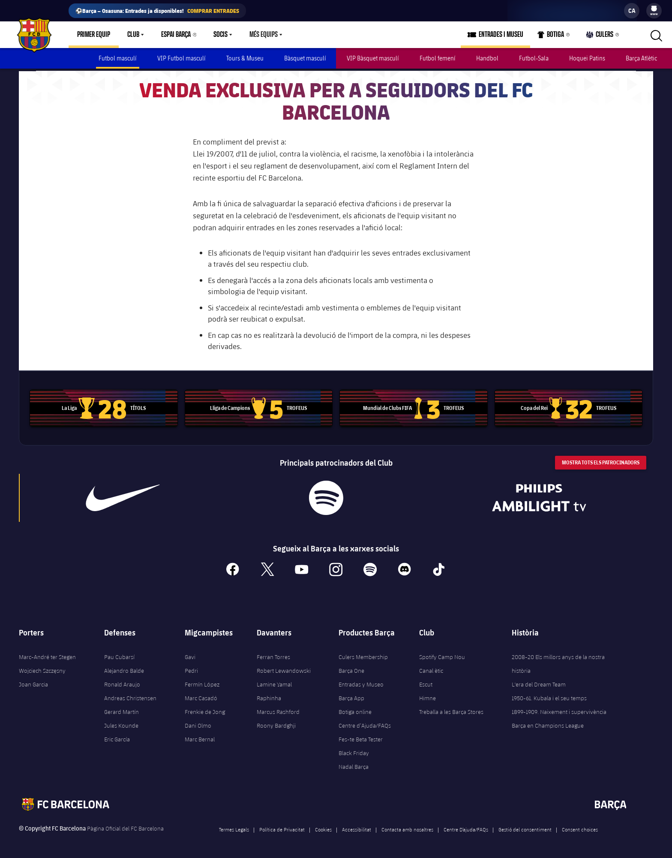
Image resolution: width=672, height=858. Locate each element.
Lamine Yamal (274, 682)
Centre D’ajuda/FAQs (466, 827)
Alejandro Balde (124, 668)
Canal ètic (431, 668)
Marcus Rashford (278, 709)
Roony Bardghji (276, 723)
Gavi (190, 654)
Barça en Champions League (548, 723)
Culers (600, 36)
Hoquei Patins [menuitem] (587, 58)
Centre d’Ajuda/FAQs (365, 723)
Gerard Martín (121, 709)
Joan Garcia (33, 682)
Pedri (191, 668)
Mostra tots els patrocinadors (600, 460)
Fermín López (202, 682)
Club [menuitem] (133, 35)
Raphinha (269, 695)
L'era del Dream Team (539, 682)
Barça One (351, 668)
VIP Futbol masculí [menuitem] (181, 58)
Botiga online (355, 709)
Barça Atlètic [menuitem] (641, 58)
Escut (425, 682)
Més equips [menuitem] (263, 35)
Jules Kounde (121, 723)
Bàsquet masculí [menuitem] (305, 58)
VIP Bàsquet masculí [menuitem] (373, 58)
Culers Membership (363, 654)
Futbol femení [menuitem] (438, 58)
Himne (427, 695)
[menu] (654, 10)
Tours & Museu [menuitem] (245, 58)
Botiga (550, 36)
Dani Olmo (198, 723)
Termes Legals (234, 827)
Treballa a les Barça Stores (451, 709)
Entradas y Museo (361, 682)
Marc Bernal (200, 737)
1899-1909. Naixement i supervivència (559, 709)
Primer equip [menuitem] (93, 35)
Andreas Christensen (130, 695)
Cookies (323, 827)
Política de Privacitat (282, 827)
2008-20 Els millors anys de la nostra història (558, 661)
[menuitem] (654, 9)
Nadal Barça (354, 764)
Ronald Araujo (122, 682)
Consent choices (580, 827)
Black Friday (354, 750)
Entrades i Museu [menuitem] (501, 35)
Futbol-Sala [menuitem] (534, 58)
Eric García (117, 737)
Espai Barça (176, 35)
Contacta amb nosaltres (407, 827)
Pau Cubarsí (119, 654)
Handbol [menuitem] (487, 58)
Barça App (351, 695)
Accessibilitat (356, 827)
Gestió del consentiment (525, 827)
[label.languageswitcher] (631, 10)
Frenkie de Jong (205, 709)
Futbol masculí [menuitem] (118, 58)
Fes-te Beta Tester (361, 737)
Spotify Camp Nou (442, 654)
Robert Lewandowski (284, 668)
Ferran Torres (273, 654)
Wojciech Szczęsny (42, 668)
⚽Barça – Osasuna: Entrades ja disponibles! (157, 10)
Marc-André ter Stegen (47, 654)
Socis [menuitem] (220, 35)
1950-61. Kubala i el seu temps (549, 695)
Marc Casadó (201, 695)
